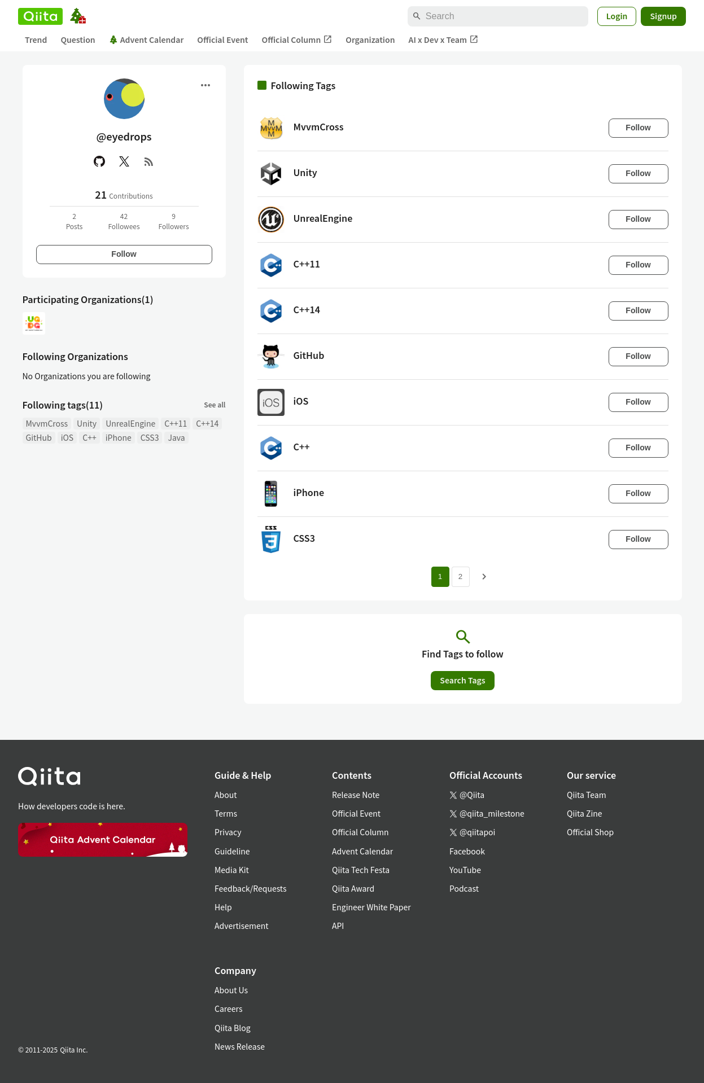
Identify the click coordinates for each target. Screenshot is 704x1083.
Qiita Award (353, 888)
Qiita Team (586, 794)
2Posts (74, 221)
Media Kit (232, 869)
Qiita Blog (233, 1027)
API (338, 925)
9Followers (173, 221)
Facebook (467, 851)
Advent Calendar (146, 39)
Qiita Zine (584, 813)
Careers (228, 1008)
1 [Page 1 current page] (440, 576)
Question (77, 39)
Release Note (355, 794)
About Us (231, 990)
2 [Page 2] (460, 576)
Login (617, 15)
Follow (123, 253)
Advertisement (242, 925)
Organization (370, 39)
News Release (240, 1046)
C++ (89, 437)
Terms (226, 813)
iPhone (119, 437)
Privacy (228, 832)
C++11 (175, 423)
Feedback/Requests (251, 888)
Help (223, 907)
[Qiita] (40, 16)
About (226, 794)
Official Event (222, 39)
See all (214, 404)
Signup (663, 15)
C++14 (207, 423)
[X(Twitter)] (124, 161)
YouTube (465, 869)
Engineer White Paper (371, 907)
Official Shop (590, 832)
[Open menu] (205, 85)
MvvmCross (47, 423)
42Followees (123, 221)
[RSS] (149, 161)
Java (176, 437)
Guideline (232, 851)
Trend (36, 39)
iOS (67, 437)
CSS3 (150, 437)
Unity (87, 423)
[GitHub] (99, 161)
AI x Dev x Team (444, 40)
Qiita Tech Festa (361, 869)
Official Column (297, 40)
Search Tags (462, 680)
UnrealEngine (130, 423)
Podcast (464, 888)
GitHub (39, 437)
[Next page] (484, 577)
